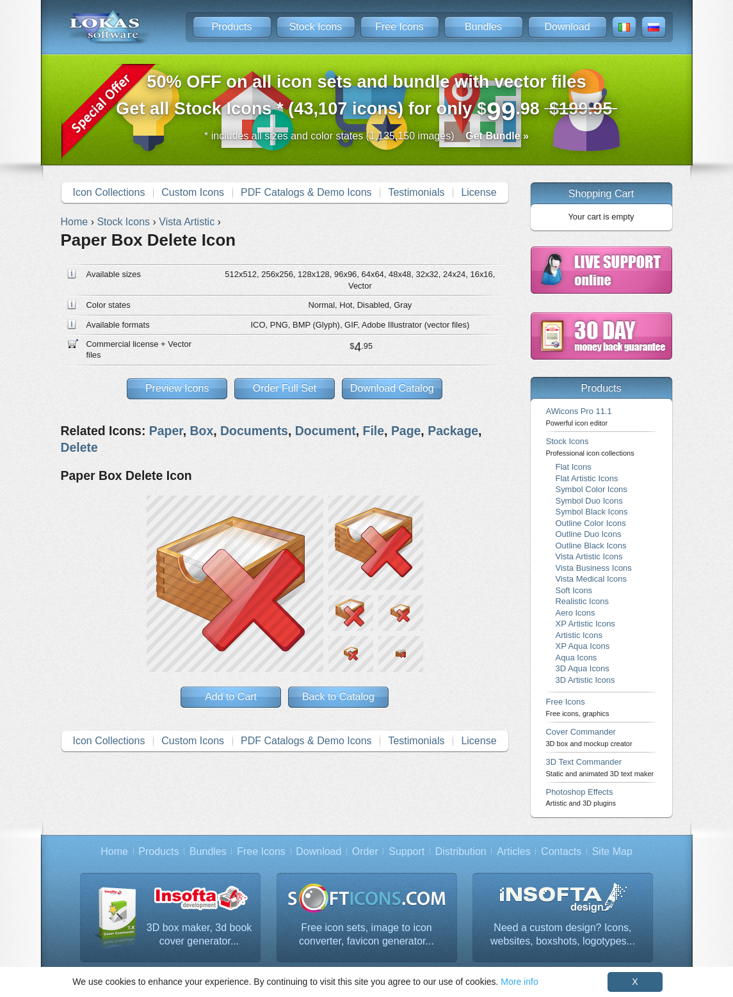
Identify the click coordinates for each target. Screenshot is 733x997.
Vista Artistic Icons (589, 556)
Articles (513, 851)
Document (325, 431)
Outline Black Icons (591, 545)
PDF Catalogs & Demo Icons (306, 192)
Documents (254, 431)
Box (202, 431)
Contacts (561, 851)
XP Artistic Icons (585, 623)
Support (406, 851)
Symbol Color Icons (591, 489)
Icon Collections (108, 192)
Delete (79, 447)
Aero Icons (575, 613)
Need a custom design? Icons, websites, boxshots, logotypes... (562, 934)
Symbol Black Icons (592, 511)
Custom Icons (192, 192)
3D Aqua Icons (582, 668)
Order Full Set (285, 388)
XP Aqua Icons (583, 646)
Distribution (461, 851)
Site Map (612, 851)
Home (114, 851)
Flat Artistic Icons (587, 478)
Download (567, 26)
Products (231, 26)
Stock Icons (315, 26)
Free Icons (399, 26)
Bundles (483, 26)
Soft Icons (574, 590)
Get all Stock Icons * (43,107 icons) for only (366, 99)
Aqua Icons (576, 657)
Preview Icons (177, 388)
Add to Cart (231, 696)
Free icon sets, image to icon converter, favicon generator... (366, 934)
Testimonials (416, 192)
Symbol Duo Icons (589, 501)
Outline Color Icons (591, 523)
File (373, 431)
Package (453, 431)
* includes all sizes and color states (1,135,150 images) (366, 136)
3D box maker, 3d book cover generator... (199, 934)
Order (365, 851)
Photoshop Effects (581, 797)
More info (519, 982)
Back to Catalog (338, 696)
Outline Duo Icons (589, 534)
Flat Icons (574, 467)
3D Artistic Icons (585, 680)
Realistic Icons (582, 601)
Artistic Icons (579, 635)
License (478, 192)
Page (406, 431)
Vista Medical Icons (591, 579)
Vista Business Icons (594, 568)
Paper (166, 431)
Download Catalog (392, 388)
